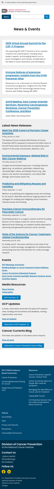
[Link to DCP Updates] (9, 319)
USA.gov (5, 485)
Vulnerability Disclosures (12, 433)
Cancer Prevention (9, 377)
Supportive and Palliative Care (12, 389)
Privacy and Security (10, 425)
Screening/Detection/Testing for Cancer (13, 382)
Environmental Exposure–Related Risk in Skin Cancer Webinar (25, 157)
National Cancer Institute (11, 483)
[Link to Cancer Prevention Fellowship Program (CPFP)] (19, 273)
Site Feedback (7, 462)
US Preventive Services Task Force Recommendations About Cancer (40, 402)
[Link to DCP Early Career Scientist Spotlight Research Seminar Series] (26, 276)
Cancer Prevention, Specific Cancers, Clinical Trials (40, 375)
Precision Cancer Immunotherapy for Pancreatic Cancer (23, 210)
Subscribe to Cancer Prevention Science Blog (23, 345)
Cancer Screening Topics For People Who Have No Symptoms (40, 383)
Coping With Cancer (37, 396)
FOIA (4, 421)
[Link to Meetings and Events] (13, 265)
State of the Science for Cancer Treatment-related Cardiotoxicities (27, 236)
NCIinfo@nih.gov (8, 459)
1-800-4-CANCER (8, 456)
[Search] (46, 17)
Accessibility (7, 417)
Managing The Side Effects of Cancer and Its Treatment (40, 390)
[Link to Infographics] (7, 292)
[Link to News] (8, 289)
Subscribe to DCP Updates (15, 324)
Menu (6, 17)
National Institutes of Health (12, 481)
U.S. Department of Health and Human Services (19, 478)
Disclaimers (6, 429)
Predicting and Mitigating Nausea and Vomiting (24, 185)
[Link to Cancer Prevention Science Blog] (8, 340)
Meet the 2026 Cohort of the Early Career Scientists (25, 132)
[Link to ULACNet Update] (9, 279)
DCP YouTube (10, 297)
